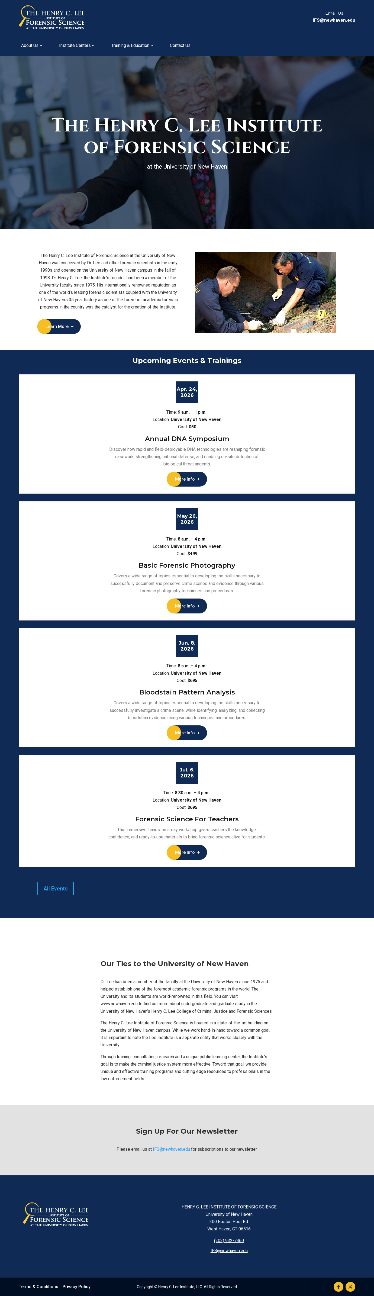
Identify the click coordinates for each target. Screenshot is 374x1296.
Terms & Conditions (38, 1286)
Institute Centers (75, 45)
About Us (29, 45)
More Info (185, 479)
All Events (55, 888)
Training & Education (130, 45)
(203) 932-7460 (229, 1240)
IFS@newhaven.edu (334, 20)
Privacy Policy (77, 1286)
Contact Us (180, 45)
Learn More (57, 326)
